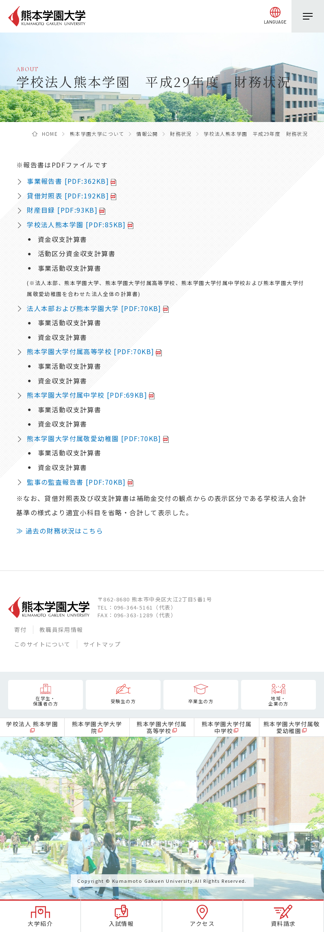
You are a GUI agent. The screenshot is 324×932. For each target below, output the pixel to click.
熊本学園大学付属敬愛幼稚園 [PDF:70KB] (94, 438)
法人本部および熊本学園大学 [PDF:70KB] (94, 308)
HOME (50, 133)
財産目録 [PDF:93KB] (62, 210)
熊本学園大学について (97, 133)
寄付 (20, 629)
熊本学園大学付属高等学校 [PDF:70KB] (90, 351)
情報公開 (147, 133)
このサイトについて (42, 644)
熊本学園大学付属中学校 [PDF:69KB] (87, 395)
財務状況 (181, 133)
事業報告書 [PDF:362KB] (68, 181)
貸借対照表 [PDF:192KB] (68, 195)
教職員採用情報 (61, 629)
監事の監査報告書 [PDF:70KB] (76, 482)
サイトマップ (102, 644)
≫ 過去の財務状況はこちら (59, 531)
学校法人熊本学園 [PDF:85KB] (76, 224)
